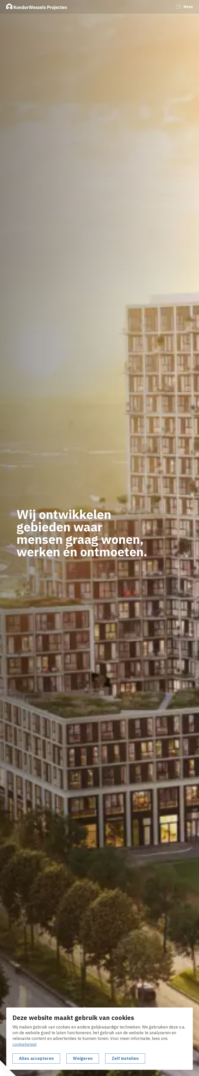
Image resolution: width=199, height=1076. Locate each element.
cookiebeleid (24, 1044)
